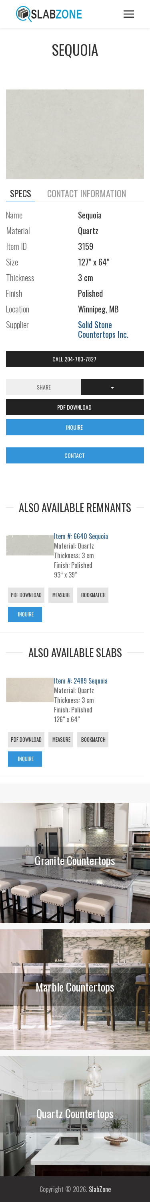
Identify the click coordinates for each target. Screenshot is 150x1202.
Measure (60, 595)
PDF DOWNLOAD (75, 407)
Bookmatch (93, 595)
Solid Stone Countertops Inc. (103, 329)
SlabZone (100, 1189)
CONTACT (75, 455)
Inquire (25, 614)
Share (44, 387)
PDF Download (26, 595)
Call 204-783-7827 (75, 359)
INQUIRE (75, 427)
